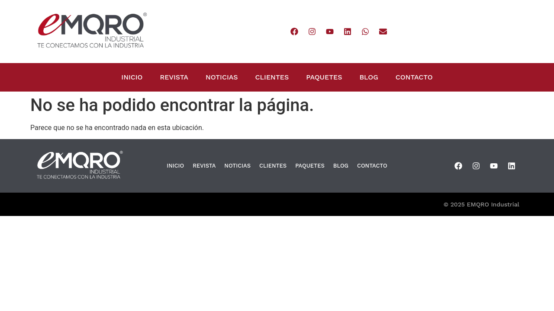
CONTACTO (414, 77)
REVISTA (174, 77)
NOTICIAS (222, 77)
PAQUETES (324, 77)
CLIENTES (272, 77)
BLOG (369, 77)
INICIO (131, 77)
